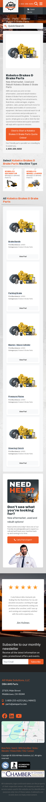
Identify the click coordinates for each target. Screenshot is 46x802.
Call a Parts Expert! (23, 540)
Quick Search (14, 26)
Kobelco (25, 18)
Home (6, 18)
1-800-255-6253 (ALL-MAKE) (20, 700)
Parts (15, 18)
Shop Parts (5, 748)
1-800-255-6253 (26, 4)
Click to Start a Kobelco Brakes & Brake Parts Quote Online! (23, 134)
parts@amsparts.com (16, 704)
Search (14, 748)
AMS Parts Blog (24, 748)
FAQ (24, 751)
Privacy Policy (15, 751)
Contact (30, 751)
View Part (23, 256)
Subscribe (36, 661)
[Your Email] (15, 661)
